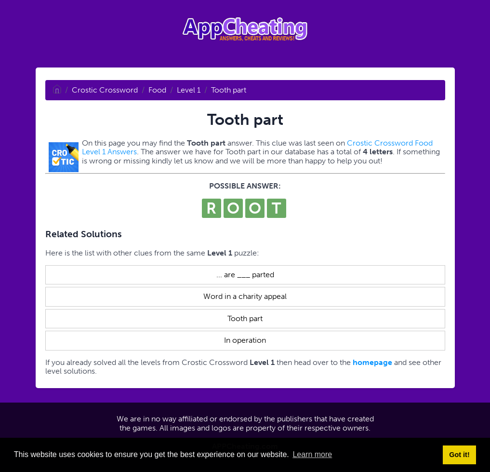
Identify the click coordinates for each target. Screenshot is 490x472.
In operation (245, 340)
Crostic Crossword (105, 89)
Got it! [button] (459, 455)
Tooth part (228, 89)
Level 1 (188, 89)
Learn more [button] (312, 454)
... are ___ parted (245, 274)
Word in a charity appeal (245, 296)
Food (157, 89)
